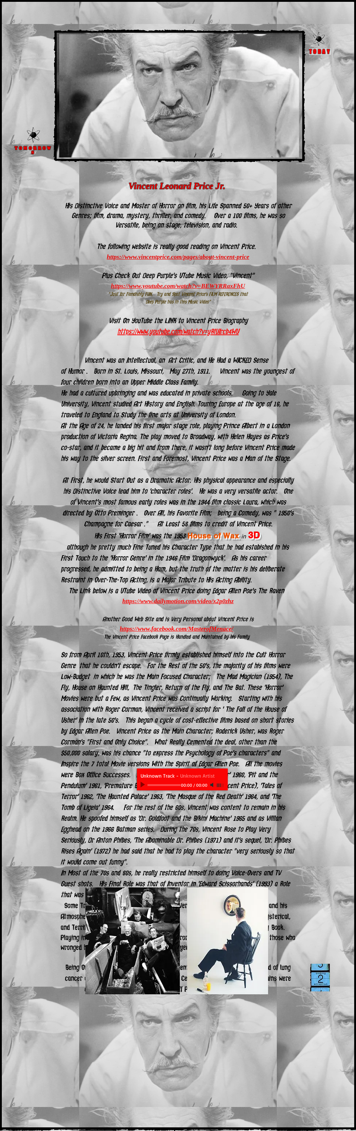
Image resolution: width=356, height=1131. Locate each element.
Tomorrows (33, 150)
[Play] (143, 785)
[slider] (220, 785)
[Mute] (212, 785)
